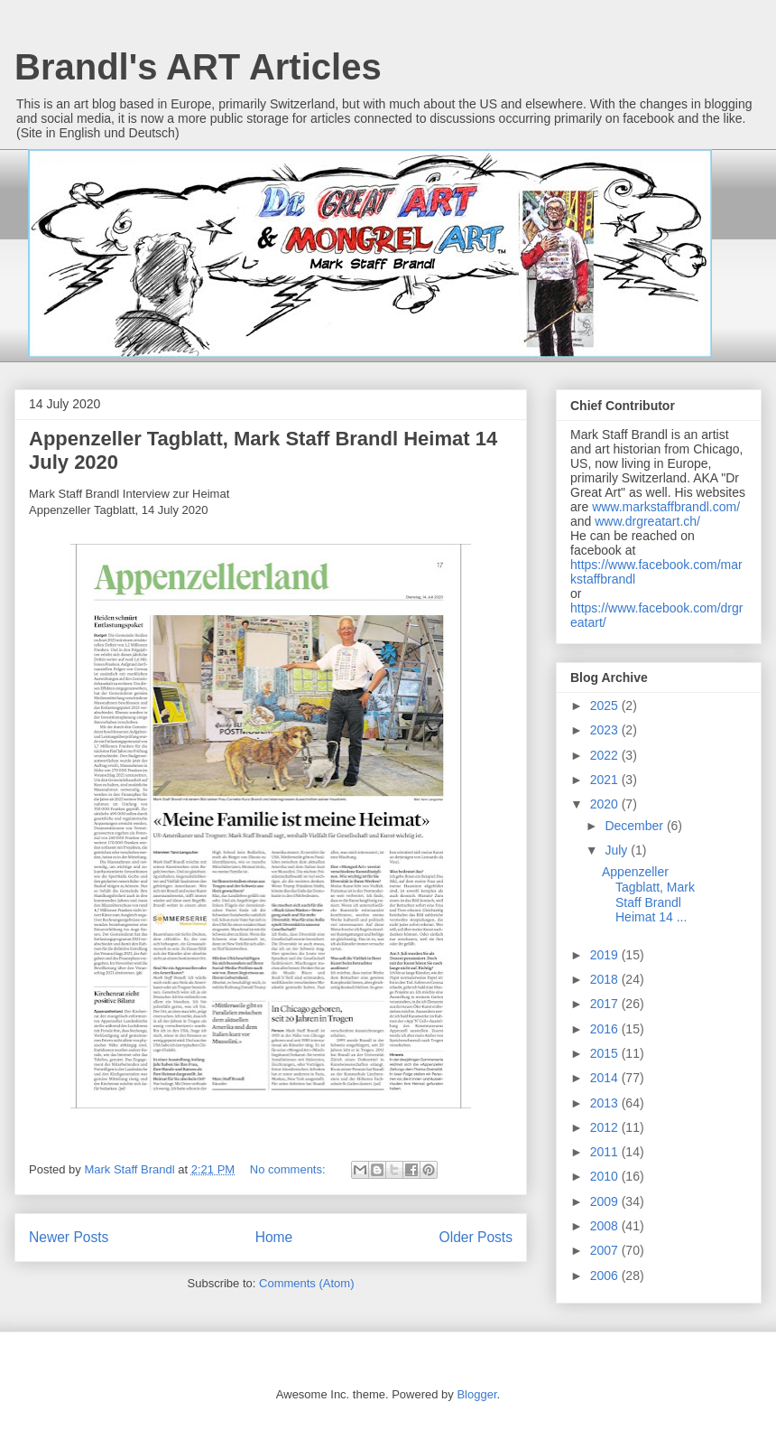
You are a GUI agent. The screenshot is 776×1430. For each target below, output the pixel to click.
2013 (606, 1103)
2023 (606, 730)
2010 (606, 1176)
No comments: (289, 1169)
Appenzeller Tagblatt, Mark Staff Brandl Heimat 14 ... (648, 894)
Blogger (476, 1394)
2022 (606, 755)
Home (274, 1237)
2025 (606, 705)
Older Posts (476, 1237)
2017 (606, 1003)
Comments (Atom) (306, 1283)
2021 (606, 779)
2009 (606, 1201)
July (618, 850)
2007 (606, 1250)
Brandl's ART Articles (198, 67)
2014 (606, 1077)
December (635, 825)
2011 (606, 1152)
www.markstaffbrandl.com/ (666, 507)
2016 (606, 1029)
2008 (606, 1226)
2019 (606, 955)
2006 (606, 1275)
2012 (606, 1127)
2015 (606, 1053)
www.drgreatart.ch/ (647, 521)
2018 (606, 979)
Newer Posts (68, 1237)
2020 (606, 804)
